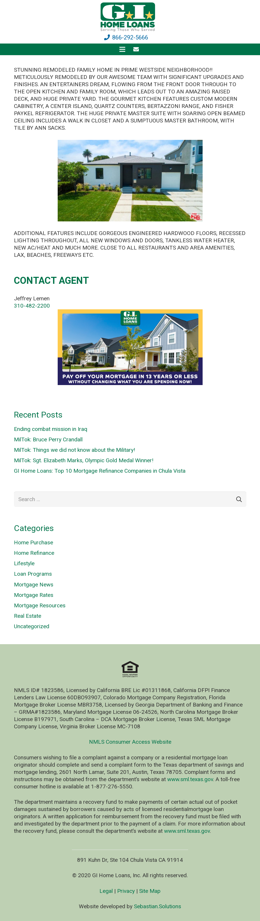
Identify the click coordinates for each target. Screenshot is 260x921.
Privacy (126, 891)
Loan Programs (33, 573)
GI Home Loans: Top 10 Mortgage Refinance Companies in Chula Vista (100, 470)
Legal (106, 891)
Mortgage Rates (33, 595)
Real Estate (27, 616)
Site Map (150, 891)
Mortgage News (33, 584)
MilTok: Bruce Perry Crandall (48, 439)
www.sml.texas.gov (190, 779)
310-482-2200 (32, 305)
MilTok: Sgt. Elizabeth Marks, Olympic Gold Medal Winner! (83, 460)
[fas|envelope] (137, 49)
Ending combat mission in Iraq (50, 429)
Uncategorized (31, 626)
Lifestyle (24, 563)
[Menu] (122, 49)
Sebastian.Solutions (157, 906)
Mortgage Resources (40, 605)
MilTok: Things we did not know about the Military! (74, 450)
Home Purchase (33, 542)
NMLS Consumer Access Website (130, 741)
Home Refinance (34, 553)
